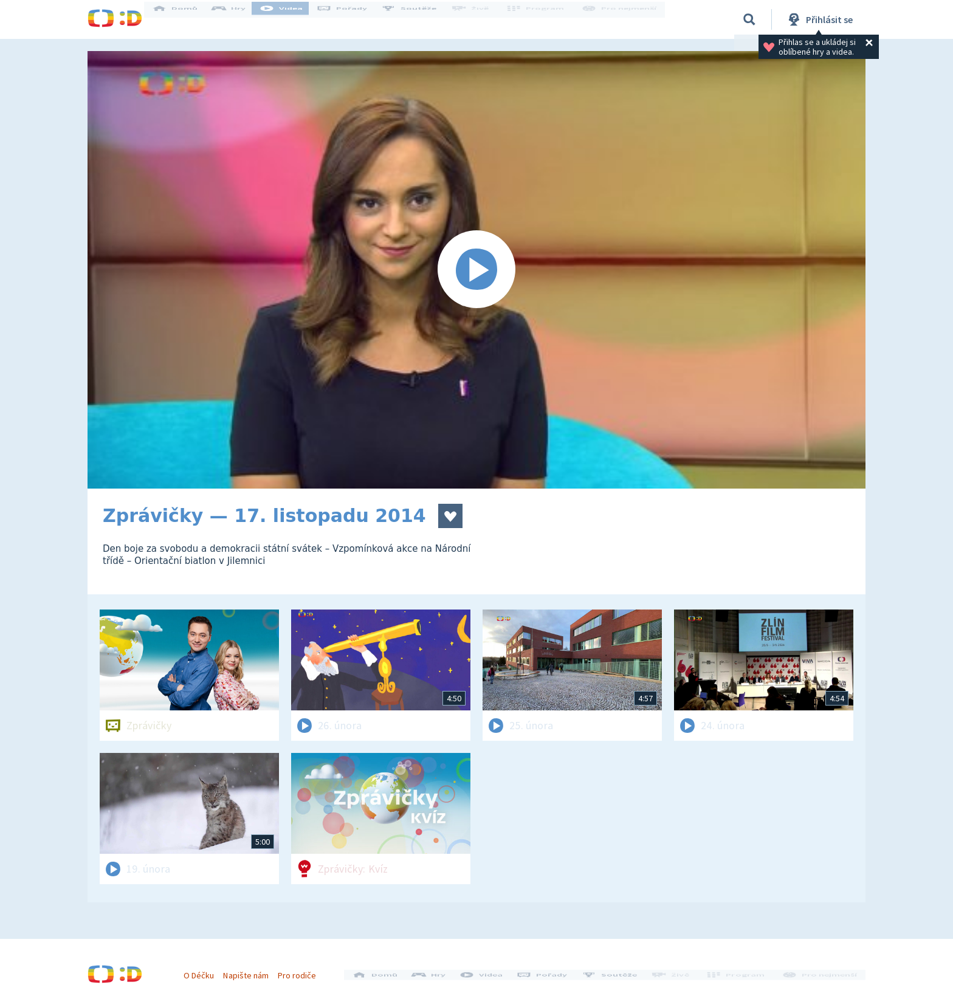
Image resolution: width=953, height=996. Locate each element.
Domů (185, 19)
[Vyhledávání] (749, 19)
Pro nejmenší (621, 19)
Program (541, 19)
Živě (479, 19)
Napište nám (251, 970)
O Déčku (204, 970)
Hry (239, 19)
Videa (291, 19)
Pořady (352, 19)
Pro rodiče (302, 970)
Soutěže (419, 19)
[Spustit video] (476, 270)
